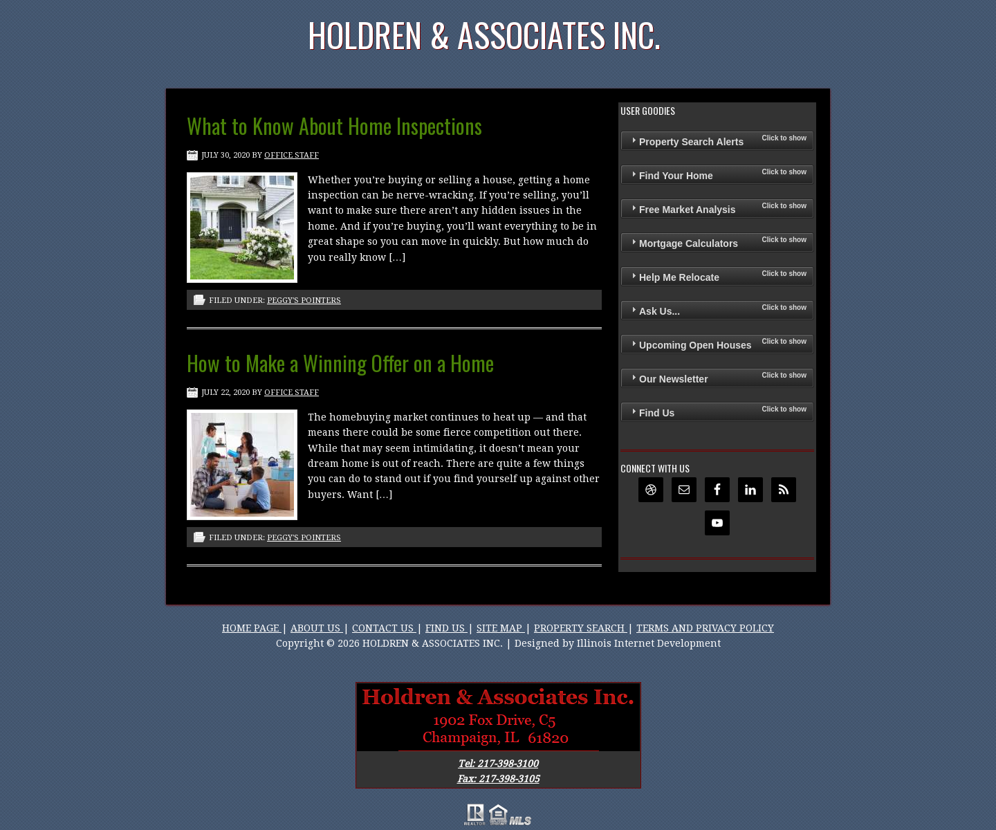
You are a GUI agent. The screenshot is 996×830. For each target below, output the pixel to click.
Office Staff (291, 155)
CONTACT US (384, 628)
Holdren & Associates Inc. (484, 34)
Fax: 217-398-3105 (498, 778)
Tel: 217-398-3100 (498, 763)
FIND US (446, 628)
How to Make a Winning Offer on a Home (340, 362)
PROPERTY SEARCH (580, 628)
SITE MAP (501, 628)
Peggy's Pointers (304, 300)
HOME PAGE (252, 628)
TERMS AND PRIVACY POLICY (705, 628)
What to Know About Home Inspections (334, 125)
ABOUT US (316, 628)
